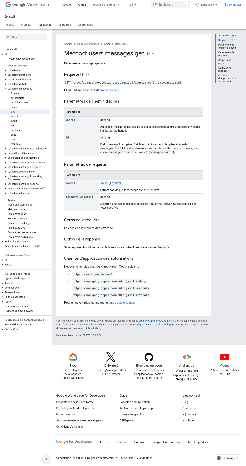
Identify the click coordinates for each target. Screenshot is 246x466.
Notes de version (66, 414)
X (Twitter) (189, 414)
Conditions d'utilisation (70, 426)
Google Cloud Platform (166, 442)
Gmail (10, 16)
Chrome (122, 442)
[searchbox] (26, 37)
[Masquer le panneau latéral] (46, 459)
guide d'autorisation (122, 302)
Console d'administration (135, 402)
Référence (121, 43)
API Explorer (127, 420)
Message (163, 247)
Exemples (65, 25)
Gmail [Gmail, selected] (82, 4)
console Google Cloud (132, 414)
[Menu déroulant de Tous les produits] (119, 4)
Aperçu (9, 25)
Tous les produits (104, 4)
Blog (185, 402)
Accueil (66, 4)
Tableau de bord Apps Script (137, 408)
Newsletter (189, 408)
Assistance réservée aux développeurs (79, 420)
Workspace (30, 4)
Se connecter (233, 4)
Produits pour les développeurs (75, 408)
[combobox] (170, 4)
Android (104, 442)
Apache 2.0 (91, 324)
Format (115, 183)
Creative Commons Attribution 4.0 (157, 320)
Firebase (139, 442)
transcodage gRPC (112, 90)
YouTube (188, 420)
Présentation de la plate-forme (75, 402)
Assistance (85, 25)
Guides (26, 25)
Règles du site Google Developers (155, 324)
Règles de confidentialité (102, 457)
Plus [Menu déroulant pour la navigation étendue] (130, 4)
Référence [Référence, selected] (45, 25)
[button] (25, 54)
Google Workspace (88, 43)
